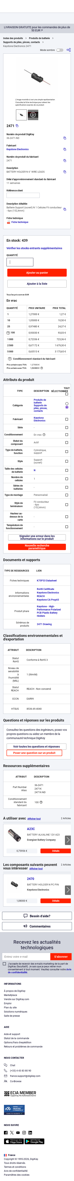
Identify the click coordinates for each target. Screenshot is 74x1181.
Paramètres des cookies (16, 1175)
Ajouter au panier (37, 272)
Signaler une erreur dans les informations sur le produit (37, 537)
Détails (55, 851)
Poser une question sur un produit (34, 752)
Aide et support (12, 1034)
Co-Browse (12, 1082)
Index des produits (13, 38)
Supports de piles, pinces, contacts (21, 42)
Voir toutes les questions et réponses (36, 746)
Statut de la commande (16, 1038)
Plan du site (10, 1007)
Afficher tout (34, 818)
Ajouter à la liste (37, 283)
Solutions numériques (15, 1011)
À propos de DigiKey (14, 991)
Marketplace (10, 995)
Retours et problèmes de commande (23, 1046)
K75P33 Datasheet (47, 580)
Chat (9, 1066)
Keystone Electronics (18, 149)
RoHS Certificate (45, 589)
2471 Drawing (44, 624)
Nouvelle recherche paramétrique (37, 547)
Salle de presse (12, 1015)
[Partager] (69, 50)
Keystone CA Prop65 (48, 599)
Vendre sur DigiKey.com (16, 999)
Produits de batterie (39, 38)
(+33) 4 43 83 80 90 (17, 1071)
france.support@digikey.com (22, 1076)
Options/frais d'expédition (17, 1042)
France (9, 1155)
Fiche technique (17, 222)
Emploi (7, 1003)
